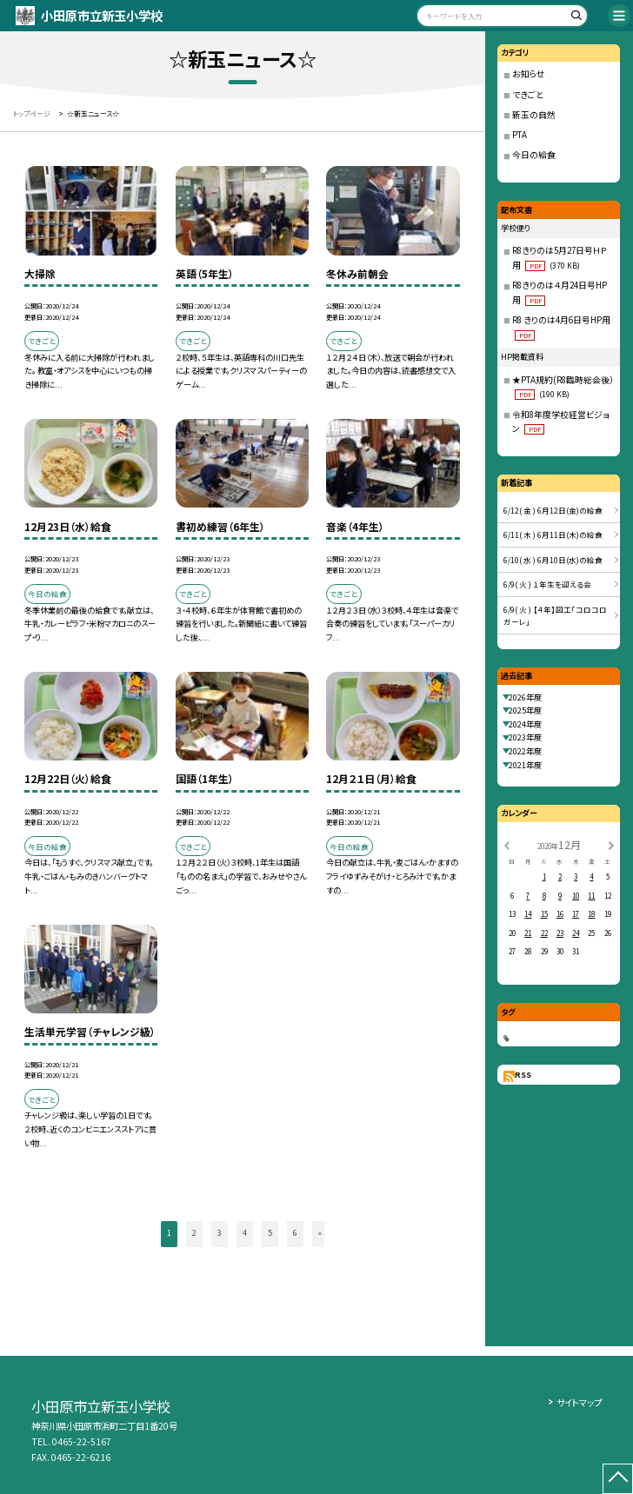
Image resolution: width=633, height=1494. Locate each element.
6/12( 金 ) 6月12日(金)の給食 (553, 510)
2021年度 (525, 765)
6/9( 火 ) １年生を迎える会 (547, 584)
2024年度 (525, 724)
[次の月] (611, 845)
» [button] (320, 1232)
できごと (527, 95)
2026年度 (525, 697)
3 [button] (219, 1232)
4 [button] (245, 1232)
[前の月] (506, 845)
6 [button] (295, 1232)
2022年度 (525, 751)
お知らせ (528, 74)
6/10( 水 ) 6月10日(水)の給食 (553, 559)
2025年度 (525, 710)
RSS (523, 1074)
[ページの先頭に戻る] (617, 1478)
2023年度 (525, 737)
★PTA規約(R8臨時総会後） (563, 387)
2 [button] (194, 1232)
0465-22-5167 (81, 1441)
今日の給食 (534, 155)
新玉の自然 (534, 115)
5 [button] (270, 1232)
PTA (519, 135)
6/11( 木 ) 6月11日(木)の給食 (553, 534)
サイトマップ (579, 1402)
